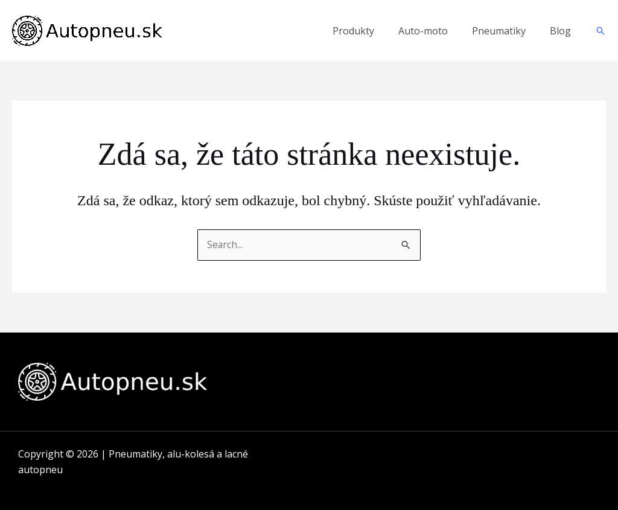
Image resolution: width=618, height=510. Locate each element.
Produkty (353, 30)
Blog (560, 30)
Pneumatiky (499, 30)
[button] (600, 30)
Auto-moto (423, 30)
